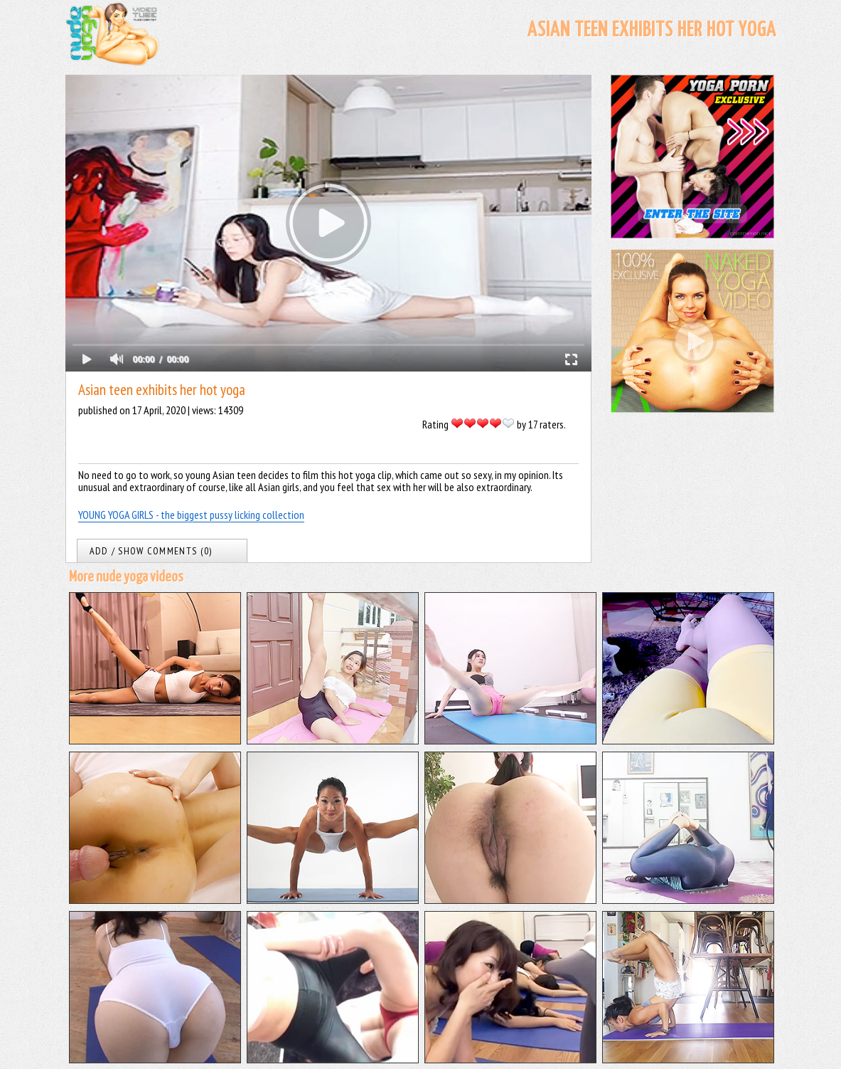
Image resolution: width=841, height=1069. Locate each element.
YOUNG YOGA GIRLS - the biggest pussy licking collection (191, 514)
